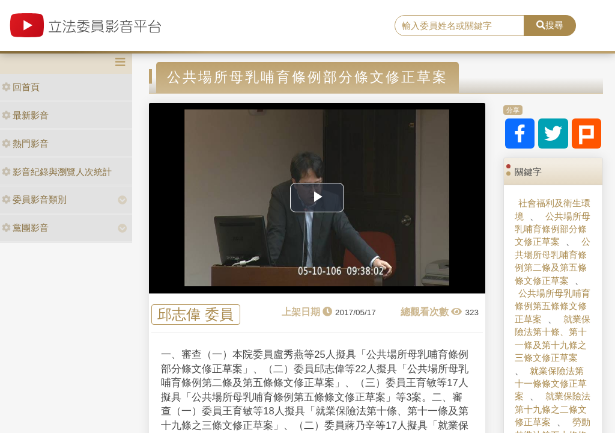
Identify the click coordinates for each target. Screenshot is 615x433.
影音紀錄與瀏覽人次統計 (57, 172)
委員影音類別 (34, 199)
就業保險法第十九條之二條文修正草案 (552, 409)
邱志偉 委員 (195, 315)
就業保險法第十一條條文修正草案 (551, 384)
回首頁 (21, 87)
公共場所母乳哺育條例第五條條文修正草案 (552, 306)
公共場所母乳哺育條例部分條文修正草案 (552, 229)
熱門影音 (25, 143)
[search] (459, 26)
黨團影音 (25, 228)
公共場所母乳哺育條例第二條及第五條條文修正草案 (552, 260)
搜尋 (549, 25)
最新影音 (25, 115)
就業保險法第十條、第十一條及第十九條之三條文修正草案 (552, 338)
